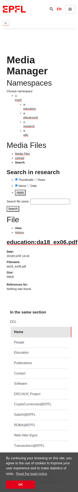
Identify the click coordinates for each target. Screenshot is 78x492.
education (29, 108)
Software (20, 383)
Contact (19, 373)
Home (18, 332)
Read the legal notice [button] (31, 474)
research (29, 126)
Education (21, 352)
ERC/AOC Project (27, 394)
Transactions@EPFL (29, 445)
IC (6, 23)
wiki (25, 135)
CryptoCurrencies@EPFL (33, 404)
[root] (18, 100)
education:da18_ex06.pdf (42, 242)
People (19, 342)
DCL (13, 321)
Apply (20, 192)
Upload (19, 158)
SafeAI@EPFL (25, 414)
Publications (23, 363)
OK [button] (20, 484)
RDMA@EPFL (24, 425)
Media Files (22, 153)
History (19, 232)
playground (30, 117)
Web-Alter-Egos (25, 435)
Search (12, 208)
